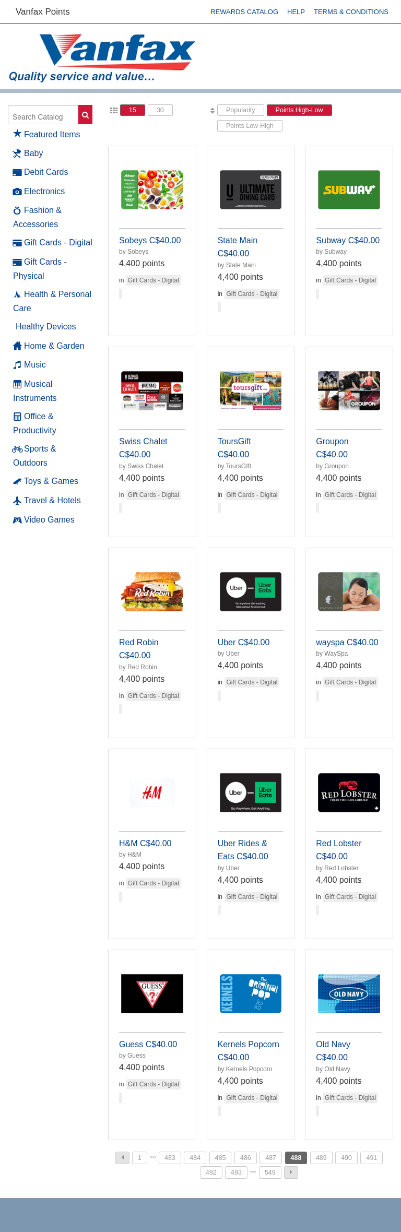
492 (211, 1172)
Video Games (44, 520)
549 (270, 1172)
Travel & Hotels (47, 500)
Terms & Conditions (351, 12)
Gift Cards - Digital (52, 242)
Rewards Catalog (244, 12)
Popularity (240, 110)
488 (296, 1158)
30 (160, 110)
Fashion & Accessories (37, 217)
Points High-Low (299, 110)
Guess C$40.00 (148, 1044)
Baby (28, 153)
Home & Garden (49, 346)
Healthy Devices (46, 326)
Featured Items (46, 133)
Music (29, 365)
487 (270, 1158)
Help (296, 12)
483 (169, 1158)
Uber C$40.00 (244, 642)
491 (371, 1158)
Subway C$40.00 (348, 240)
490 (346, 1158)
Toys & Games (45, 481)
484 (195, 1158)
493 (236, 1172)
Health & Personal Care (52, 301)
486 (245, 1158)
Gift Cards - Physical (40, 268)
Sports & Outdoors (34, 455)
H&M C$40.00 (145, 843)
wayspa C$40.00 (347, 642)
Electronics (39, 191)
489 (321, 1158)
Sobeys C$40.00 (150, 240)
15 (132, 110)
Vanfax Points (43, 12)
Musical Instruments (35, 390)
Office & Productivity (34, 423)
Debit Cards (40, 172)
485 (220, 1158)
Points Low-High (250, 125)
